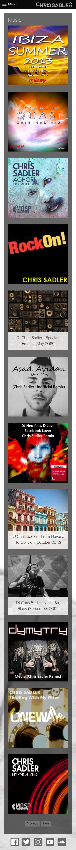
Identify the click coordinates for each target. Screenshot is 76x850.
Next (47, 823)
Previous (32, 823)
